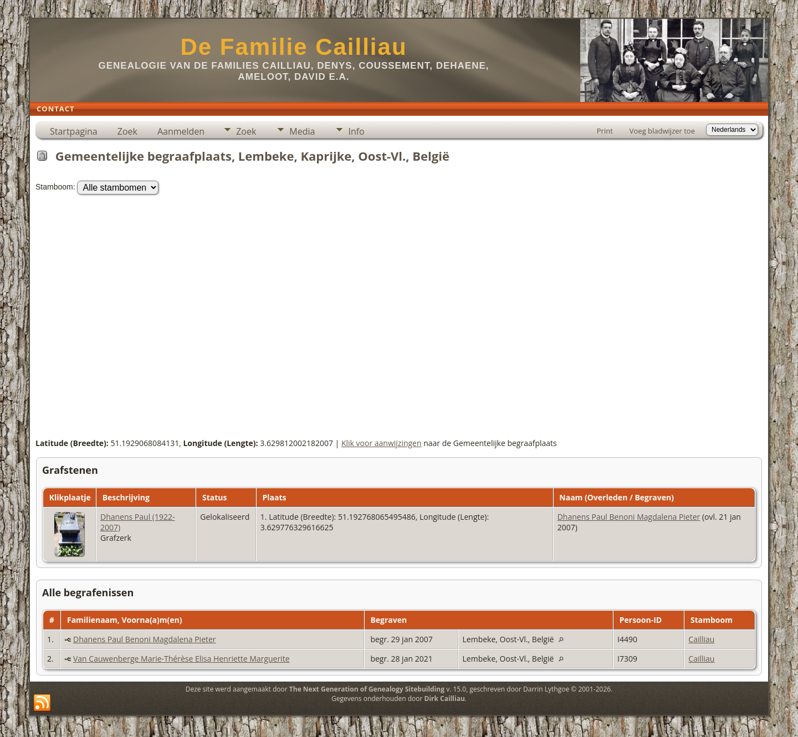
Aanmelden (180, 131)
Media (302, 131)
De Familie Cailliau (293, 47)
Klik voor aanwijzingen (381, 443)
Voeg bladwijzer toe (662, 131)
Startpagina (74, 131)
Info (356, 131)
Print (605, 131)
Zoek (127, 131)
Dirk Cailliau (444, 698)
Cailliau (701, 639)
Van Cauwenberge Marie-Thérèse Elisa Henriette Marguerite (181, 658)
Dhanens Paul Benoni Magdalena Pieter (628, 516)
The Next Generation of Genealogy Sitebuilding (366, 689)
